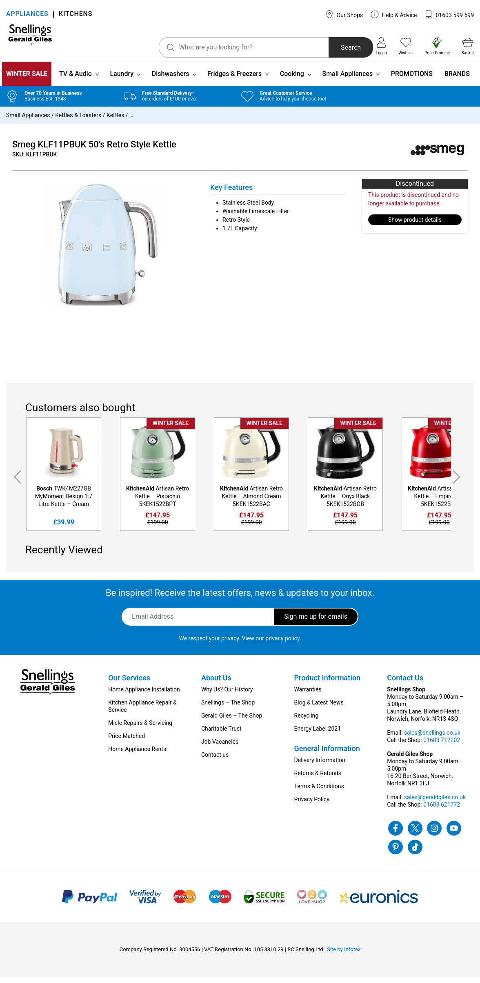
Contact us (215, 760)
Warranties (308, 695)
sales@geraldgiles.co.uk (435, 803)
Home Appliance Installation (144, 695)
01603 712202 (441, 745)
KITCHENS (75, 14)
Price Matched (126, 741)
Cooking (292, 79)
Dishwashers (170, 79)
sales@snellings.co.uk (432, 738)
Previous (16, 483)
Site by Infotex (343, 955)
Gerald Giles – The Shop (231, 721)
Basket (468, 46)
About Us (216, 683)
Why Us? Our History (227, 695)
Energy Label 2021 (317, 734)
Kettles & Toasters (78, 121)
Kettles (115, 121)
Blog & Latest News (319, 708)
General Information (327, 754)
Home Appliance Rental (138, 754)
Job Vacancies (219, 747)
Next (458, 483)
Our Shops (344, 14)
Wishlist (405, 46)
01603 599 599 (449, 14)
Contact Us (405, 683)
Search (328, 47)
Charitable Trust (221, 734)
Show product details (415, 225)
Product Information (327, 683)
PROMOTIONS (412, 79)
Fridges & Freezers (234, 79)
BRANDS (457, 79)
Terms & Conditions (319, 792)
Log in (381, 46)
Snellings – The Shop (228, 708)
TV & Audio (75, 79)
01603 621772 (441, 810)
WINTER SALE (26, 79)
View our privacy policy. (271, 644)
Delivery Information (319, 765)
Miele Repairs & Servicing (140, 728)
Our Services (129, 683)
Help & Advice (394, 14)
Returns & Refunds (317, 779)
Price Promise (437, 46)
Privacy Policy (311, 805)
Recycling (306, 721)
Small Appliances (347, 79)
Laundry (121, 79)
